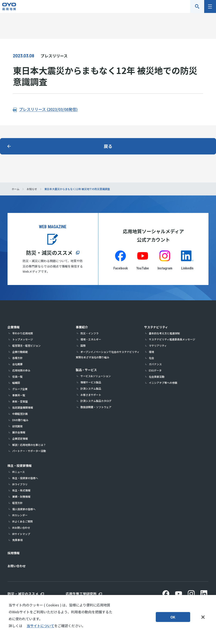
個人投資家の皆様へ (23, 509)
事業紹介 (82, 327)
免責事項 (17, 540)
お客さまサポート (90, 395)
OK (172, 617)
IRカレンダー (20, 515)
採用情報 (14, 553)
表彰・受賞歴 (20, 401)
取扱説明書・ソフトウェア (95, 407)
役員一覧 (17, 376)
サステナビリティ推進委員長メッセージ (172, 339)
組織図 (16, 382)
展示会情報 (18, 432)
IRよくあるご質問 (22, 521)
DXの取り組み (20, 420)
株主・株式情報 (21, 490)
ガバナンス (155, 364)
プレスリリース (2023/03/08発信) (48, 109)
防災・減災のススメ (49, 252)
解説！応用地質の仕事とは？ (29, 445)
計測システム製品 (90, 388)
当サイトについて (40, 625)
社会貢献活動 (156, 376)
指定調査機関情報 (22, 407)
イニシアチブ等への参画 (163, 382)
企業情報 (14, 327)
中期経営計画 (20, 414)
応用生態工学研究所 (81, 593)
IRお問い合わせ (21, 527)
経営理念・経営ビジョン (26, 345)
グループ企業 (20, 389)
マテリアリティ (158, 345)
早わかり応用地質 (22, 333)
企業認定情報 (20, 438)
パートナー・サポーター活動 (29, 451)
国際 (83, 345)
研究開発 (17, 426)
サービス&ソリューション (95, 376)
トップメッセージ (22, 339)
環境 (151, 352)
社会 (151, 358)
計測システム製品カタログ (95, 401)
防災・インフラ (89, 333)
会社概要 (17, 364)
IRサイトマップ (21, 534)
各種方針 (17, 358)
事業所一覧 (18, 395)
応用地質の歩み (21, 370)
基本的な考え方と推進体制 (164, 333)
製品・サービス (86, 370)
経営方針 (17, 503)
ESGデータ (155, 370)
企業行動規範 (20, 352)
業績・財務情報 (21, 496)
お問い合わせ (17, 566)
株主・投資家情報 (20, 465)
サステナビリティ (156, 327)
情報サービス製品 (90, 382)
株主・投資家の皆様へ (25, 478)
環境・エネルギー (90, 339)
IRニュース (18, 472)
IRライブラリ (20, 484)
